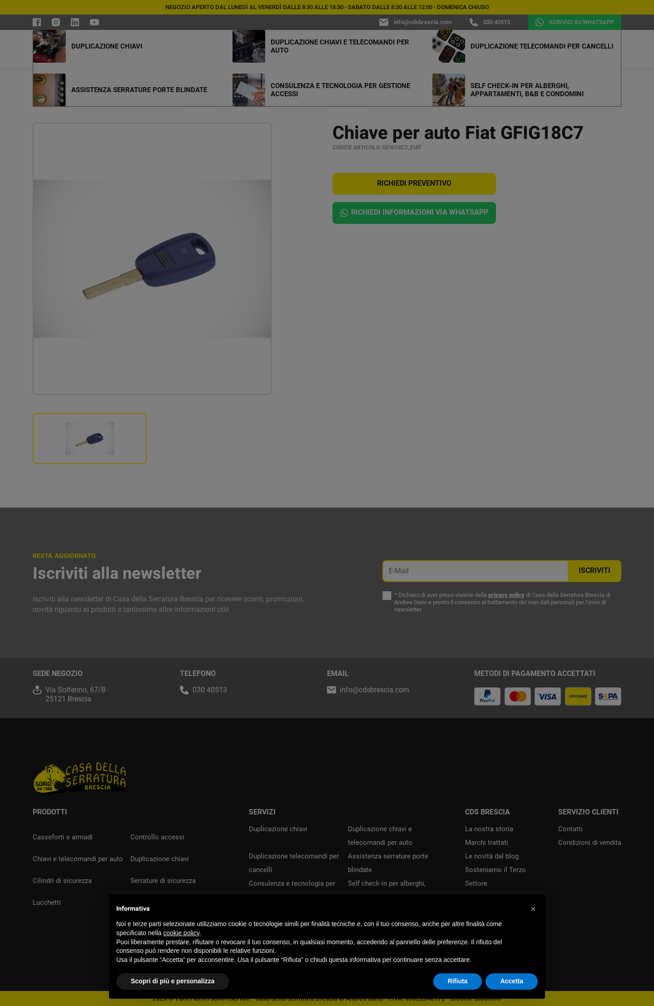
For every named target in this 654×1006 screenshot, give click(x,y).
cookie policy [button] (181, 933)
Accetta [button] (511, 981)
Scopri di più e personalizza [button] (172, 981)
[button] (533, 909)
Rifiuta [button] (458, 981)
